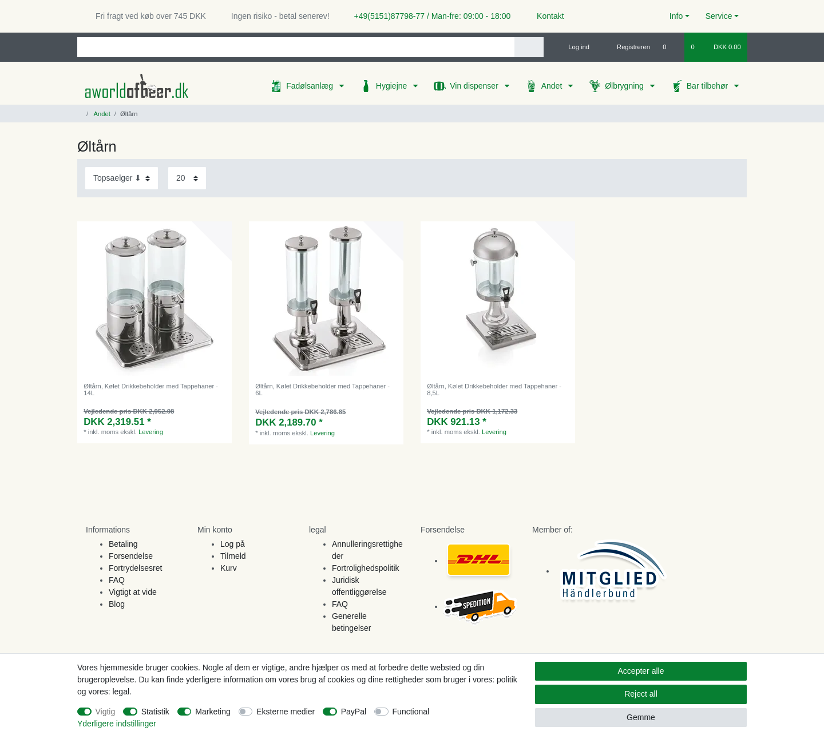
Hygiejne (392, 85)
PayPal (353, 711)
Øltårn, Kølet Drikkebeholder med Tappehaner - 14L (151, 389)
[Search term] (295, 47)
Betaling (123, 544)
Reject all (640, 693)
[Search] (529, 47)
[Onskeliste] (670, 47)
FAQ (117, 580)
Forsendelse (131, 556)
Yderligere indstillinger (116, 723)
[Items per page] (187, 178)
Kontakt (545, 16)
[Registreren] (626, 47)
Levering (150, 431)
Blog (117, 604)
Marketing (212, 711)
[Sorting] (121, 178)
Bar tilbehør (708, 85)
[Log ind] (574, 47)
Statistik (155, 711)
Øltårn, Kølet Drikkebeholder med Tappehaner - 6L (322, 389)
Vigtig (106, 711)
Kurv (228, 568)
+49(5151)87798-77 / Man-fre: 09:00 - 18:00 (428, 16)
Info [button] (676, 16)
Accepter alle (641, 671)
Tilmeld (233, 556)
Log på (232, 544)
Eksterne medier (285, 711)
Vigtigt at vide (133, 592)
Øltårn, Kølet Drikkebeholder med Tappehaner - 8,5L (494, 389)
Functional (411, 711)
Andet (552, 85)
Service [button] (719, 16)
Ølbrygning (625, 85)
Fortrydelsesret (135, 568)
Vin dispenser (475, 85)
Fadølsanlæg (310, 85)
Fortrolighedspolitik (365, 568)
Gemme (641, 717)
